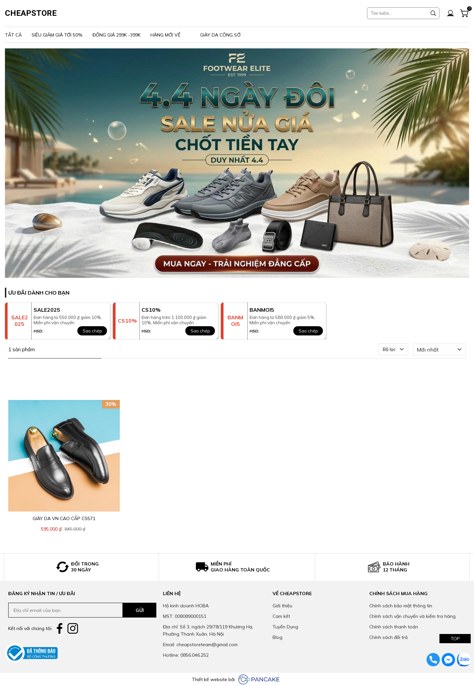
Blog (277, 637)
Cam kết (281, 616)
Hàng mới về (165, 35)
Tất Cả (13, 35)
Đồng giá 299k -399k (116, 35)
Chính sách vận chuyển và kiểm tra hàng (412, 616)
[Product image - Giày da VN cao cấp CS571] (64, 456)
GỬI (140, 610)
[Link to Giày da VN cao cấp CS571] (64, 518)
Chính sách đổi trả (388, 637)
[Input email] (65, 610)
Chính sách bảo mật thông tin (400, 606)
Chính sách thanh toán (393, 627)
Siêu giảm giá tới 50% (57, 35)
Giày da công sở (220, 35)
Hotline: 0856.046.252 (186, 655)
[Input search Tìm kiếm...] (397, 13)
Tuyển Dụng (285, 627)
